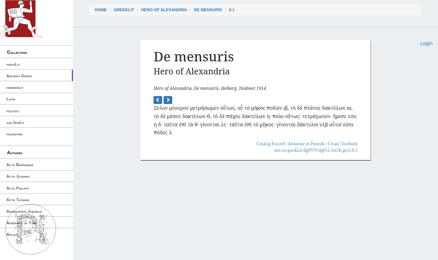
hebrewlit (15, 87)
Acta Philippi (17, 188)
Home (101, 10)
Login (426, 43)
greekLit (124, 10)
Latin (11, 99)
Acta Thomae (17, 200)
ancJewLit (15, 122)
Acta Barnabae (20, 164)
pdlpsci (12, 111)
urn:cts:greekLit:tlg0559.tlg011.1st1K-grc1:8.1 (315, 150)
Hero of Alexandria (164, 10)
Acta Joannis (18, 176)
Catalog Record (270, 143)
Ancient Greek (19, 76)
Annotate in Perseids (306, 143)
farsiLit (13, 64)
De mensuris (208, 10)
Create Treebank (342, 143)
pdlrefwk (14, 134)
